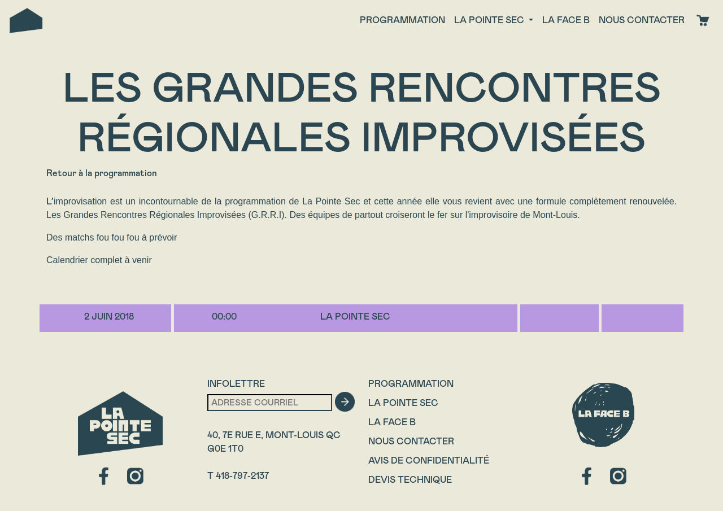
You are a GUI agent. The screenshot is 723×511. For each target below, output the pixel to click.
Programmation (402, 20)
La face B (566, 20)
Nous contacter (642, 20)
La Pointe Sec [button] (490, 20)
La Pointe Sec (403, 403)
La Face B (392, 422)
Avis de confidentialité (428, 460)
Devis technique (410, 480)
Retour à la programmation (101, 173)
